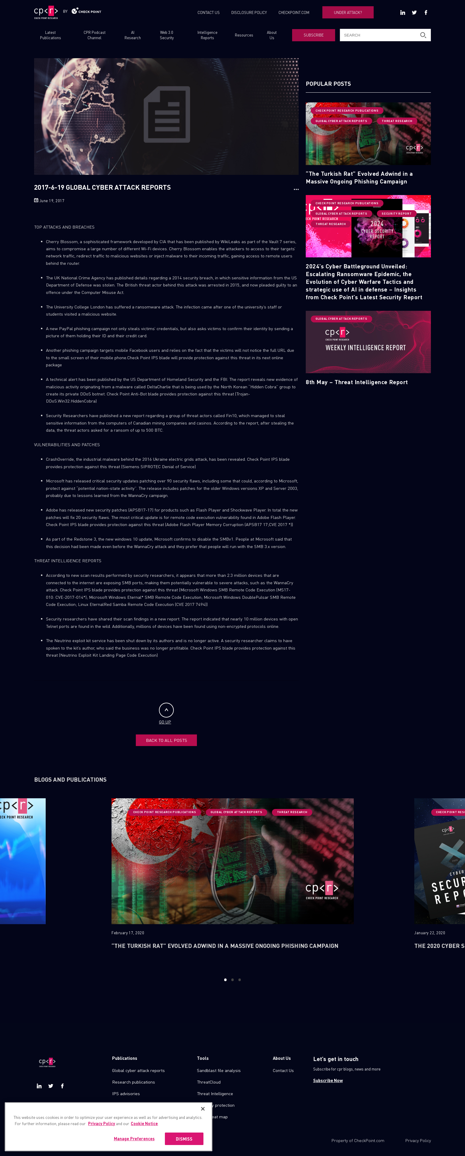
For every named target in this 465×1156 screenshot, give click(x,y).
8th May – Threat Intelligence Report (357, 382)
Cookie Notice (144, 1128)
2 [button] (232, 979)
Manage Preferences (134, 1144)
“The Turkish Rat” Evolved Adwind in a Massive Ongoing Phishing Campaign (359, 177)
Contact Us (283, 1070)
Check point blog (128, 1105)
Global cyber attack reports (138, 1070)
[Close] (202, 1114)
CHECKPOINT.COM (293, 12)
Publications (124, 1058)
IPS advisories (126, 1093)
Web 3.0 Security (167, 35)
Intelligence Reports (207, 35)
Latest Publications (50, 35)
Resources (244, 34)
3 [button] (240, 979)
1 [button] (225, 979)
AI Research (133, 35)
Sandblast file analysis (219, 1070)
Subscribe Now (328, 1080)
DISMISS (184, 1144)
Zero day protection (216, 1105)
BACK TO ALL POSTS (166, 740)
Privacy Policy (418, 1140)
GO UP (166, 713)
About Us (272, 35)
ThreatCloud (209, 1081)
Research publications (133, 1081)
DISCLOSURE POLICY (249, 12)
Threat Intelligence (215, 1093)
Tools (203, 1058)
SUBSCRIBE (314, 34)
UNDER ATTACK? (348, 12)
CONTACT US (209, 12)
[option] (232, 883)
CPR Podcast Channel (95, 35)
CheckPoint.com (369, 1140)
